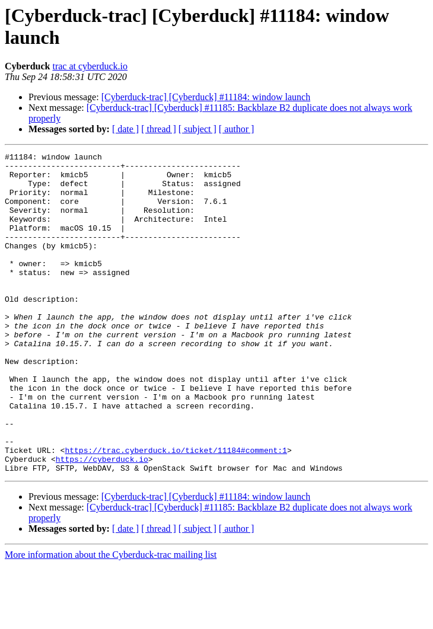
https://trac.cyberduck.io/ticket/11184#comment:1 (175, 510)
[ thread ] (158, 129)
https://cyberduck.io (102, 521)
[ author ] (236, 129)
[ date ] (125, 129)
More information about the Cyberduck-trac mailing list (110, 619)
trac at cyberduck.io (90, 66)
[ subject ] (197, 129)
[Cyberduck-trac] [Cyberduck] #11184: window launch (205, 97)
